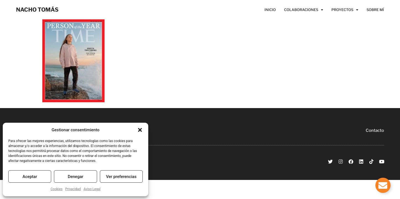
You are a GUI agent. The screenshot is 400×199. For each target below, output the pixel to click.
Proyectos (344, 9)
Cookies (57, 189)
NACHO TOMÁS (37, 9)
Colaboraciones (303, 9)
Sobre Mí (375, 9)
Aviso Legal (92, 189)
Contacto (375, 130)
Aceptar (29, 176)
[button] (140, 130)
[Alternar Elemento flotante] (383, 185)
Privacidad (73, 189)
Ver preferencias (121, 176)
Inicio (270, 9)
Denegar (75, 176)
